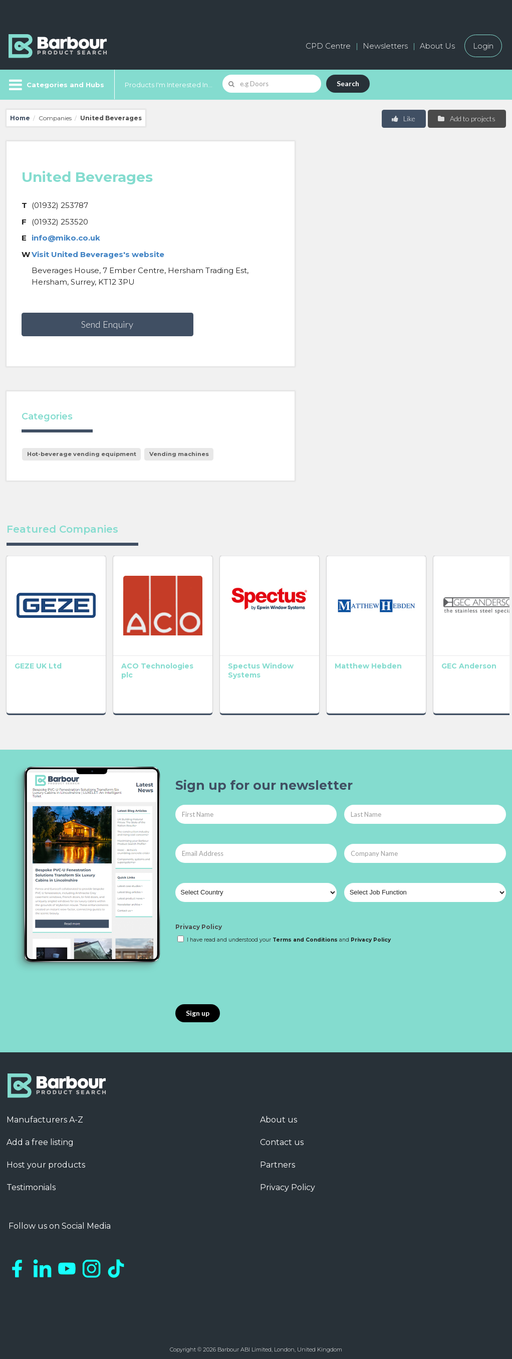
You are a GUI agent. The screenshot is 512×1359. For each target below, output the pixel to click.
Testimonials (31, 1182)
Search (348, 83)
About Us (437, 46)
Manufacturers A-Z (45, 1114)
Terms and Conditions (305, 935)
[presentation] (251, 969)
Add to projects (466, 118)
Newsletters (385, 46)
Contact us (282, 1137)
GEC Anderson (447, 660)
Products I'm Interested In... (168, 85)
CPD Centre (328, 46)
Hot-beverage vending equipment (81, 454)
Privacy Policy (198, 921)
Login (483, 46)
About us (278, 1114)
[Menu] (55, 85)
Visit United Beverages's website (98, 254)
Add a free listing (40, 1137)
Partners (277, 1159)
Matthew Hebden (352, 660)
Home (20, 118)
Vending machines (179, 454)
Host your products (46, 1159)
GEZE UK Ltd (38, 660)
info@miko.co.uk (66, 238)
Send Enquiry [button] (107, 324)
